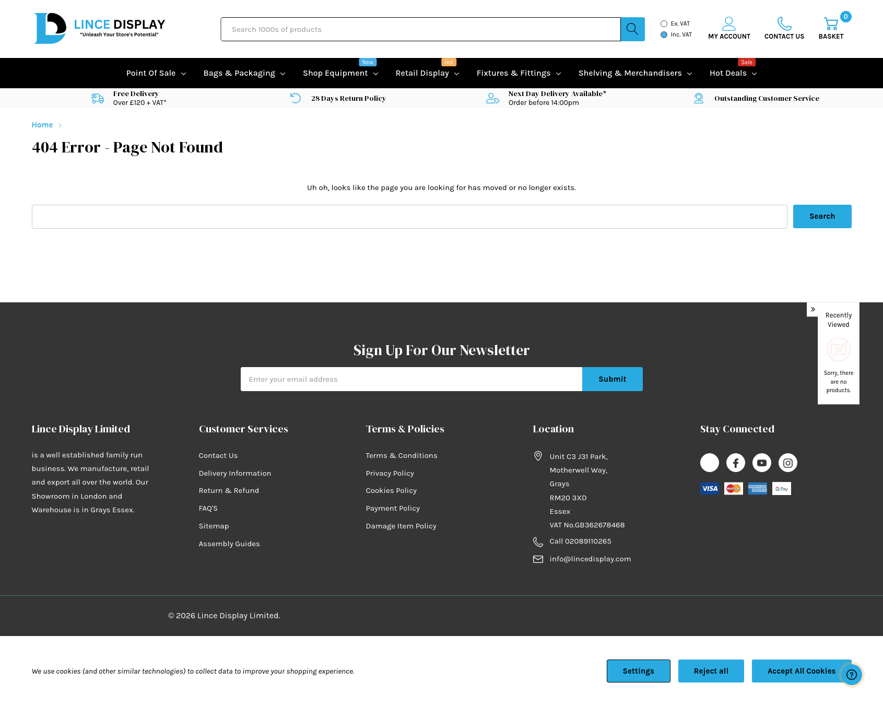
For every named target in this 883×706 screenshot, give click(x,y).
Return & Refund (229, 490)
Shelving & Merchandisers (630, 73)
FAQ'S (208, 508)
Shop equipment (335, 72)
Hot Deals (728, 72)
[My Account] (729, 29)
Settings (638, 671)
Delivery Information (235, 473)
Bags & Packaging (239, 73)
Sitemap (214, 526)
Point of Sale (151, 73)
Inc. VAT (681, 34)
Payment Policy (393, 508)
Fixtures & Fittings (514, 73)
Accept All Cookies (802, 671)
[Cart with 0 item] (831, 29)
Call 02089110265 (580, 541)
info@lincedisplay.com (590, 558)
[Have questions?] (851, 674)
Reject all (711, 671)
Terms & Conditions (402, 455)
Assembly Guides (229, 543)
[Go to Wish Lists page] (784, 29)
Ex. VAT (680, 23)
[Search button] (633, 29)
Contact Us (218, 455)
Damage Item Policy (401, 526)
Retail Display (422, 72)
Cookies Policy (391, 490)
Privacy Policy (390, 473)
